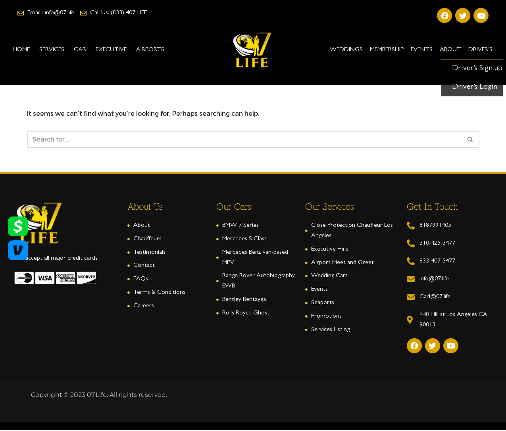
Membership (387, 50)
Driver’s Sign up (477, 69)
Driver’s (480, 50)
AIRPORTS (150, 50)
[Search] (244, 139)
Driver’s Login (474, 87)
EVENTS (422, 50)
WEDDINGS (346, 50)
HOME (21, 50)
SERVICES (51, 50)
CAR (80, 50)
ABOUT (450, 50)
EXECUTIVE (111, 50)
